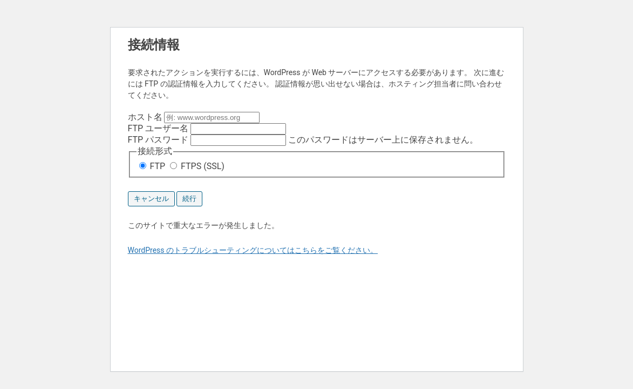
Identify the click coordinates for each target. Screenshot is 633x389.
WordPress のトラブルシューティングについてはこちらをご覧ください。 (253, 250)
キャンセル (151, 198)
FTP (153, 166)
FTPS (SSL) (197, 166)
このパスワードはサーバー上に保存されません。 (303, 140)
